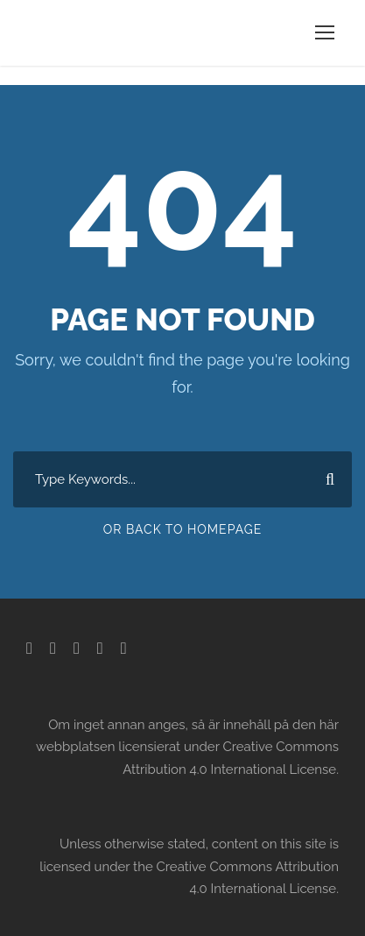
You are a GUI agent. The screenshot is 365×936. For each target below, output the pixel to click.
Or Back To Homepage (183, 529)
